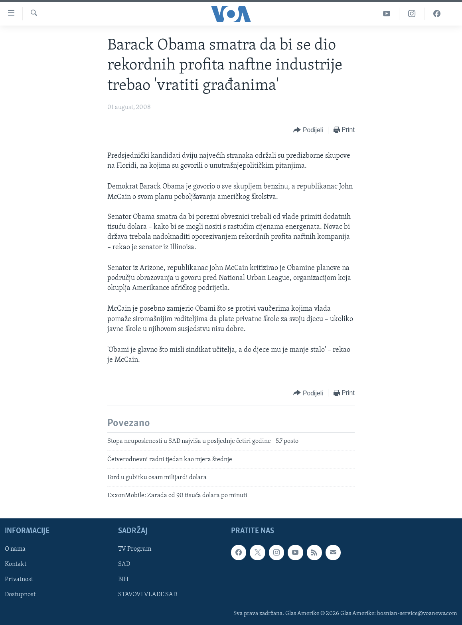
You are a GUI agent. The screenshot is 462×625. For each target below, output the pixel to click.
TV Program (134, 549)
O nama (15, 549)
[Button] (308, 130)
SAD (124, 564)
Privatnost (19, 579)
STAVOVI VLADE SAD (147, 594)
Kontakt (15, 564)
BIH (123, 579)
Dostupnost (20, 594)
